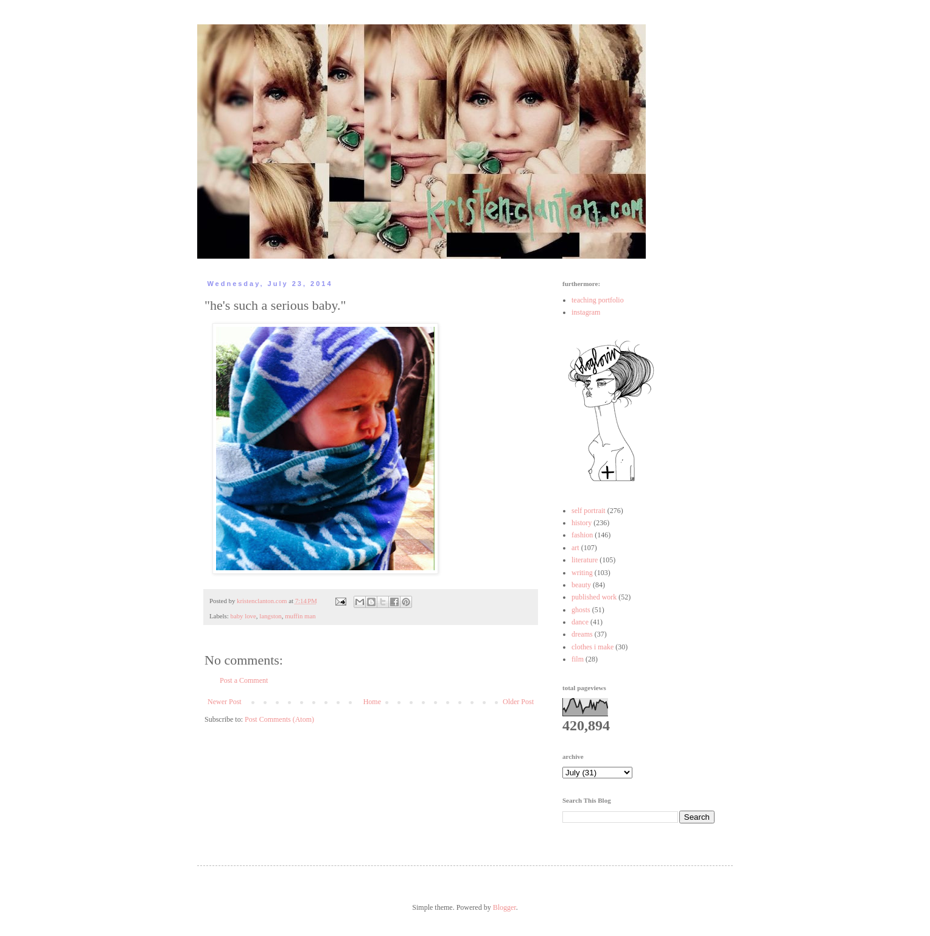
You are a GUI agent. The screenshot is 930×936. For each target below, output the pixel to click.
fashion (582, 535)
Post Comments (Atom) (279, 719)
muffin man (300, 616)
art (575, 547)
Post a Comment (244, 680)
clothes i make (593, 647)
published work (594, 597)
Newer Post (225, 701)
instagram (586, 312)
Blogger (504, 907)
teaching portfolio (598, 300)
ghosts (581, 610)
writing (582, 572)
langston (270, 616)
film (578, 659)
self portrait (589, 510)
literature (585, 560)
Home (372, 701)
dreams (582, 634)
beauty (581, 585)
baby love (243, 616)
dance (580, 622)
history (582, 523)
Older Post (518, 701)
